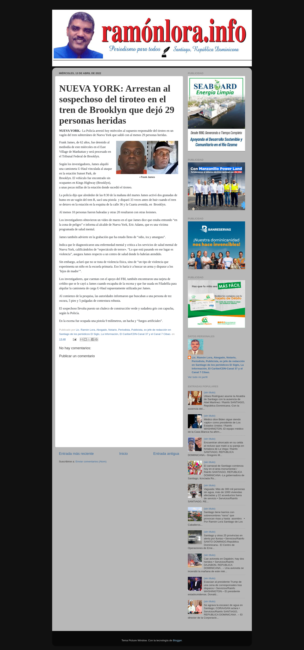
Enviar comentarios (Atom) (91, 461)
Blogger (177, 640)
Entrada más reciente (76, 454)
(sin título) (209, 392)
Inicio (123, 454)
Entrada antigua (166, 454)
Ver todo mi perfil (197, 377)
